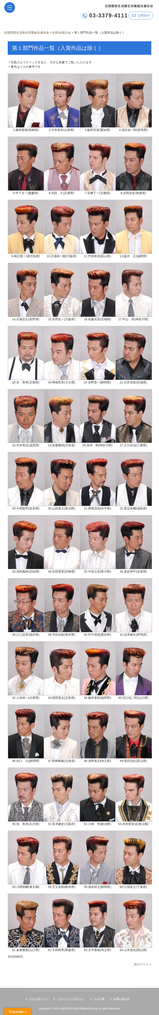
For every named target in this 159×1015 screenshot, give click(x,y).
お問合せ (141, 15)
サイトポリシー (38, 998)
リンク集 (99, 998)
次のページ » (142, 964)
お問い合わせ (121, 998)
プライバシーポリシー (71, 998)
